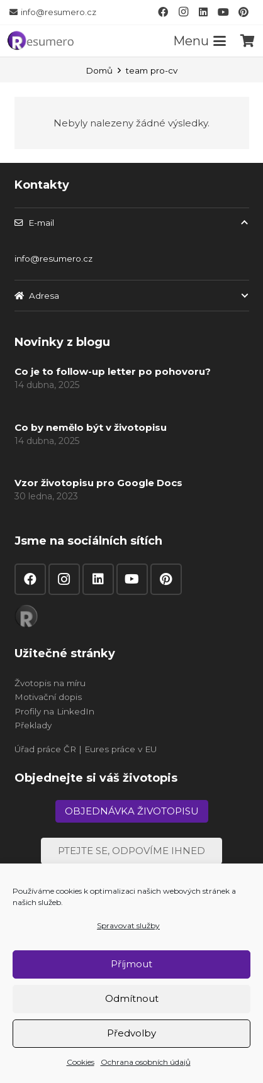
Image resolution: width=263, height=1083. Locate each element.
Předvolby (131, 1033)
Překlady (33, 725)
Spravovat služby (128, 925)
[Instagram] (183, 12)
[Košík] (247, 41)
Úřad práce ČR (45, 749)
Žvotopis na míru (50, 683)
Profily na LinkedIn (54, 711)
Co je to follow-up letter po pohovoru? (112, 371)
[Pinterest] (243, 12)
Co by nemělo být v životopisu (90, 427)
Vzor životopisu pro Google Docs (98, 483)
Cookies (80, 1062)
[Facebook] (163, 12)
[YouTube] (223, 12)
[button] (199, 41)
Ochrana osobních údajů (146, 1062)
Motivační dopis (48, 697)
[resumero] (40, 39)
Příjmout (131, 964)
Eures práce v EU (120, 749)
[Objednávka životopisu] (131, 811)
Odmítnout (132, 998)
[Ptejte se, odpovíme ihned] (131, 851)
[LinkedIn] (203, 12)
